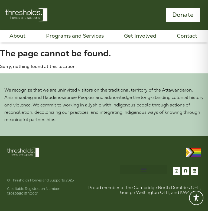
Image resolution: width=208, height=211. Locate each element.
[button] (143, 169)
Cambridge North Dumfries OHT (167, 187)
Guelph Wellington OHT (144, 192)
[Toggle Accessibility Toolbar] (196, 198)
